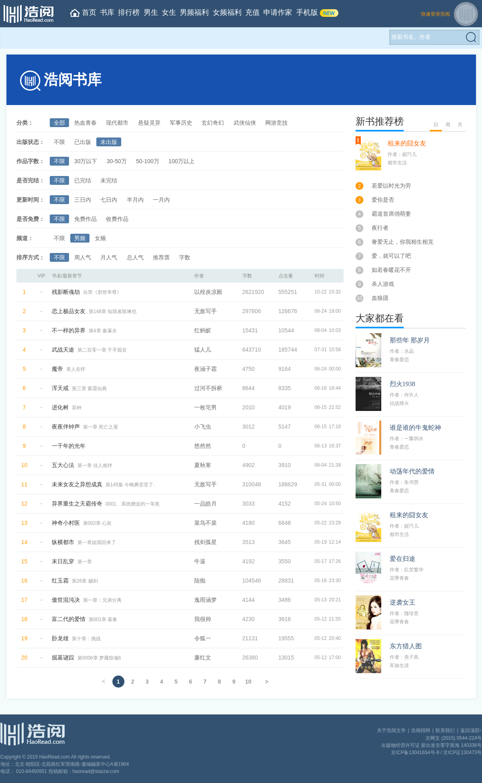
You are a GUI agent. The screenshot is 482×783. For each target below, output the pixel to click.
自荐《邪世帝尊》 (102, 292)
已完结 (82, 180)
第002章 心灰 (97, 523)
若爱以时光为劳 (391, 185)
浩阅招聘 (420, 730)
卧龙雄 (60, 638)
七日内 (108, 199)
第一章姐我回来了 (96, 542)
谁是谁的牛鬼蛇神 (415, 427)
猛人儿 (202, 349)
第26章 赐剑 (85, 581)
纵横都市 (63, 542)
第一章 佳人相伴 (94, 465)
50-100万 (147, 161)
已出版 (82, 142)
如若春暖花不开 (391, 270)
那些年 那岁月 (410, 340)
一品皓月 (205, 503)
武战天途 (63, 349)
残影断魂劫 (66, 292)
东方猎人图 (406, 646)
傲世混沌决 (66, 600)
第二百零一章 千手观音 (102, 350)
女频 (100, 238)
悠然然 (202, 446)
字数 (184, 257)
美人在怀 (75, 369)
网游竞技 (276, 122)
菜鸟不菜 (205, 523)
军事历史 (181, 122)
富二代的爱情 (68, 619)
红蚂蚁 (202, 330)
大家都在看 (380, 318)
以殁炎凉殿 (208, 292)
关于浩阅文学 (391, 730)
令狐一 (202, 638)
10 (248, 681)
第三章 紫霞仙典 (89, 388)
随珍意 (411, 613)
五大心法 (63, 465)
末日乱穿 (63, 561)
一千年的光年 (68, 446)
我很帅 (202, 619)
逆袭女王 (402, 602)
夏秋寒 (202, 465)
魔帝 (57, 369)
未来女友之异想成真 (77, 484)
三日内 (82, 199)
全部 (59, 122)
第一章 (84, 561)
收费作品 (117, 219)
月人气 (108, 257)
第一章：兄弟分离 (102, 600)
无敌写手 (205, 311)
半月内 (135, 199)
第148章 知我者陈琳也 (112, 311)
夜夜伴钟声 (66, 426)
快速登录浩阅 (435, 14)
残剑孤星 (205, 542)
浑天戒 (60, 388)
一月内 (161, 199)
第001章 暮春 (103, 619)
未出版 (108, 142)
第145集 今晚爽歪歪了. (130, 485)
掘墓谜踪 (63, 657)
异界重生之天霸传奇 (77, 503)
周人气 (82, 257)
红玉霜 (60, 580)
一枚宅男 (205, 407)
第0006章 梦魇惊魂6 (99, 658)
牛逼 (199, 561)
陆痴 (199, 580)
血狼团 (380, 298)
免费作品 (85, 219)
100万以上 (182, 161)
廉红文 (202, 657)
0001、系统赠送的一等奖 (133, 504)
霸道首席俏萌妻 (391, 213)
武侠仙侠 (245, 122)
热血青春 (85, 122)
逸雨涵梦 (205, 600)
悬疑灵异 (149, 122)
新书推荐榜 (380, 121)
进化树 (60, 407)
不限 (59, 142)
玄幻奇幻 (212, 122)
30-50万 (117, 161)
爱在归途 (402, 558)
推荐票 (161, 257)
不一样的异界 (68, 330)
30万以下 (86, 161)
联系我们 (445, 730)
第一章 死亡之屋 (100, 427)
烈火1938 (402, 383)
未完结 (108, 180)
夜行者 (380, 228)
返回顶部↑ (471, 730)
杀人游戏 (383, 284)
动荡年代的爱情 (412, 471)
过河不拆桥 (208, 388)
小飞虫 (202, 426)
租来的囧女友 (407, 143)
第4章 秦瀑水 (103, 331)
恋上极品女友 (68, 311)
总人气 (135, 257)
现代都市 (117, 122)
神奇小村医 (66, 523)
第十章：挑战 (86, 638)
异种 (76, 408)
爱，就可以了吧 (391, 256)
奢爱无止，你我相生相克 (402, 242)
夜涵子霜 (205, 369)
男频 (79, 238)
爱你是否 (383, 199)
